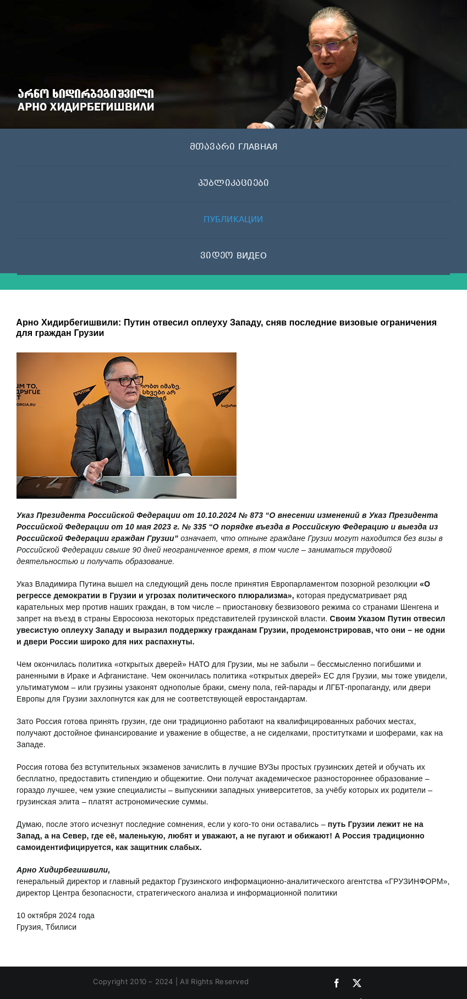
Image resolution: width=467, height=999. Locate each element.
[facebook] (336, 983)
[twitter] (357, 983)
